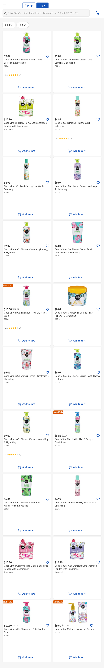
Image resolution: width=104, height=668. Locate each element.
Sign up (28, 5)
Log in (43, 5)
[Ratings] (13, 75)
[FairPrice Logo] (14, 5)
